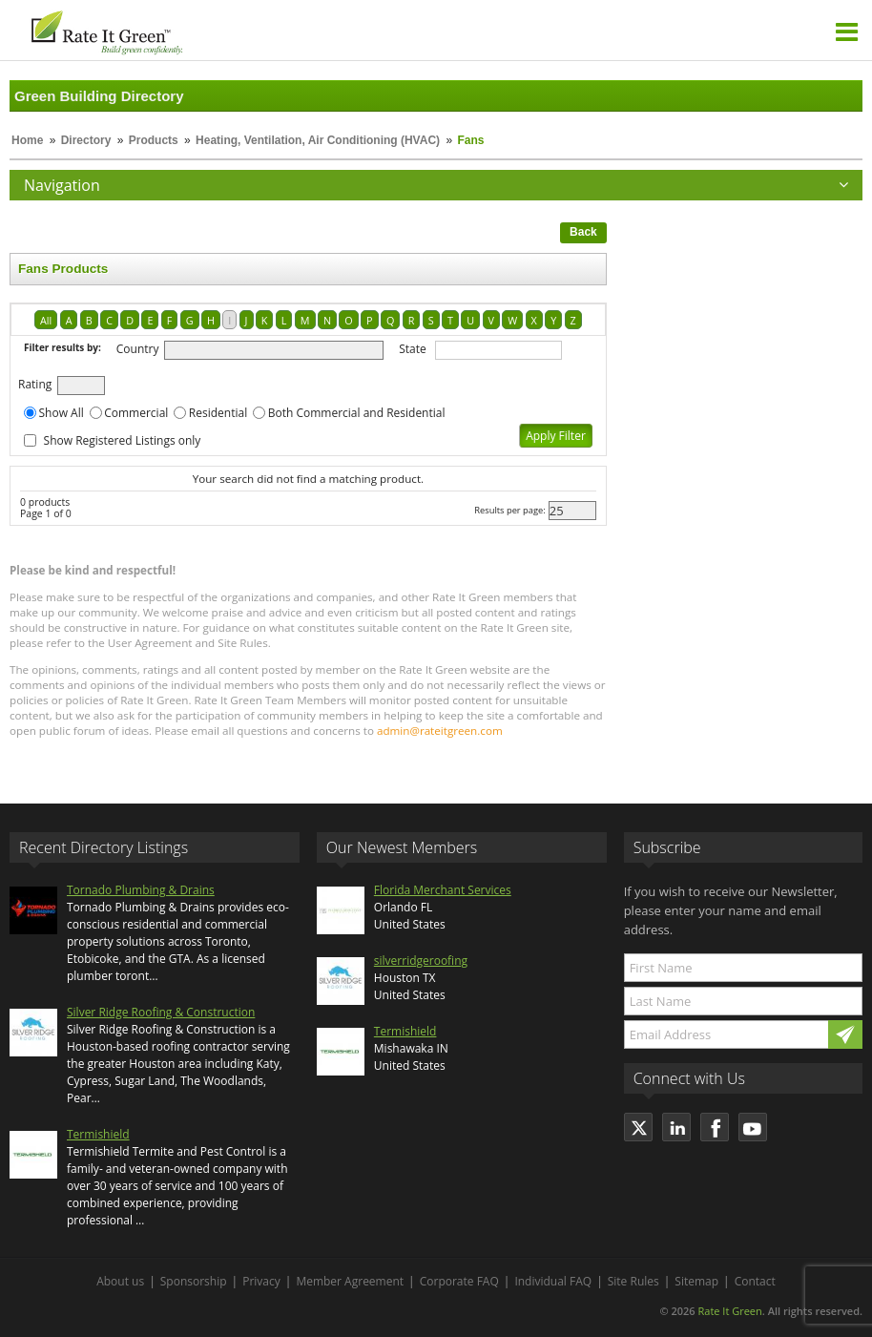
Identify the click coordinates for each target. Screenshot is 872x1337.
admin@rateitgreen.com (440, 730)
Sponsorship (193, 1281)
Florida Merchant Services (442, 890)
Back (583, 232)
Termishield (98, 1134)
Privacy (261, 1281)
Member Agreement (350, 1281)
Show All (61, 413)
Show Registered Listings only (122, 440)
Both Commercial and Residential (357, 413)
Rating (35, 384)
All (46, 320)
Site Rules (633, 1281)
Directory (86, 140)
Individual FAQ (553, 1281)
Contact (755, 1281)
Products (153, 140)
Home (27, 140)
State (412, 349)
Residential (218, 413)
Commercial (136, 413)
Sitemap (696, 1281)
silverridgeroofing (420, 960)
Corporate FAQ (459, 1281)
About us (120, 1281)
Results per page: (510, 510)
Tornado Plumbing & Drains (141, 890)
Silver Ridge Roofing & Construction (161, 1012)
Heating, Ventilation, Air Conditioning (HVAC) (318, 140)
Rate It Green (729, 1311)
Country (137, 349)
